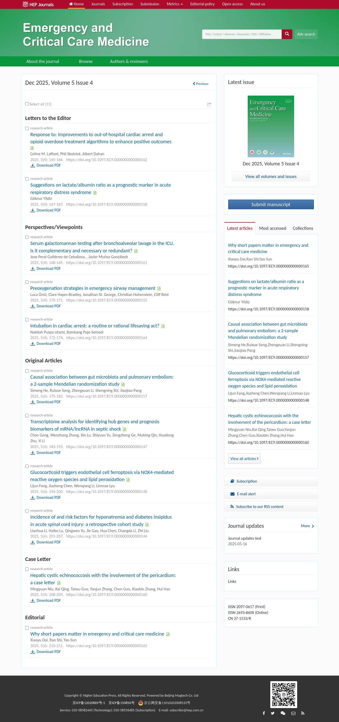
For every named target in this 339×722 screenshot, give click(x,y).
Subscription (123, 4)
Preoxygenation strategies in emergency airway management (93, 288)
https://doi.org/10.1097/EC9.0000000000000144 (106, 536)
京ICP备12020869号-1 (89, 703)
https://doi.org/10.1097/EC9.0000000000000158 (106, 204)
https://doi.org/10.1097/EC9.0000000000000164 (106, 337)
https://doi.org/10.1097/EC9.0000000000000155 (106, 300)
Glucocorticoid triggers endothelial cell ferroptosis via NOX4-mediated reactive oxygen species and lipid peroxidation (264, 379)
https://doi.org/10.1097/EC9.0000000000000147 (106, 446)
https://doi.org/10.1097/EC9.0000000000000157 (106, 396)
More (305, 525)
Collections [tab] (303, 228)
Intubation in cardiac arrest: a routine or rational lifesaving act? (95, 326)
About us (257, 4)
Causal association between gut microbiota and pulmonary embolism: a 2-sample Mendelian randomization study (268, 330)
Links (232, 581)
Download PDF (49, 165)
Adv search (306, 34)
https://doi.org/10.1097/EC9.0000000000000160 (106, 594)
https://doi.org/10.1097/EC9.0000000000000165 (106, 645)
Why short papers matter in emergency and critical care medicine (98, 634)
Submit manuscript (271, 204)
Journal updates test (244, 538)
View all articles (244, 458)
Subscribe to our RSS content (257, 506)
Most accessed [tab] (272, 228)
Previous (200, 84)
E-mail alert (243, 493)
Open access (232, 4)
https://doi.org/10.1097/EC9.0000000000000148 (106, 491)
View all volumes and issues (271, 176)
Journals (98, 4)
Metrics (175, 4)
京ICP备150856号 (122, 703)
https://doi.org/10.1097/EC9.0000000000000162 (106, 159)
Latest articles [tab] (240, 228)
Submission (149, 4)
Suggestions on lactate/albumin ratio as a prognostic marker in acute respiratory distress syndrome (266, 288)
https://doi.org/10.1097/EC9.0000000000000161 (106, 262)
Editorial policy (202, 4)
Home (76, 4)
